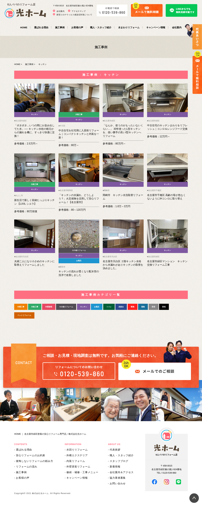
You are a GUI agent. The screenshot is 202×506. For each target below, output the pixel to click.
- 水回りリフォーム (76, 449)
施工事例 (60, 27)
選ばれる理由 (41, 27)
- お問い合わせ (117, 483)
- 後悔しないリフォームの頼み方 (33, 461)
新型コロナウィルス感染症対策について (74, 15)
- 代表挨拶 (114, 449)
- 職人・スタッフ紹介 (121, 455)
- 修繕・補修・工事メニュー (81, 472)
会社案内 (60, 11)
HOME (23, 27)
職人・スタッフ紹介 (100, 27)
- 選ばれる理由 (23, 449)
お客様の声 (77, 27)
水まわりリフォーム (129, 27)
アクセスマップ (79, 11)
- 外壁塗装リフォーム (77, 466)
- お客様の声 (21, 477)
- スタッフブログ (118, 461)
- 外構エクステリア (76, 455)
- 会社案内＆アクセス (121, 472)
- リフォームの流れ (25, 466)
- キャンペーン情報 (76, 477)
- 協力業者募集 (117, 477)
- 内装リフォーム (75, 461)
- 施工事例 (20, 472)
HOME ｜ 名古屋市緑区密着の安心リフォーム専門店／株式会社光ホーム (50, 434)
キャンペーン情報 (155, 27)
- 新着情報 (114, 466)
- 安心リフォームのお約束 (29, 455)
